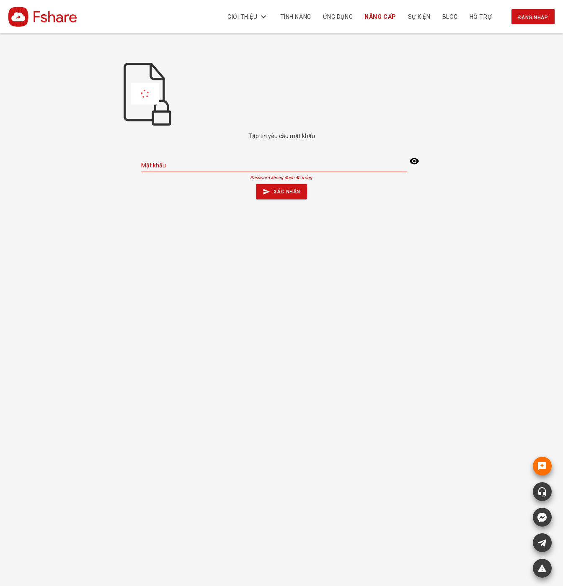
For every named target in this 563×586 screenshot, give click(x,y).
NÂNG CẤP (380, 16)
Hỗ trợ (481, 16)
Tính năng (295, 16)
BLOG (450, 16)
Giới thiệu (248, 16)
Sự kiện (419, 16)
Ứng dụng (338, 16)
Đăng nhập (533, 18)
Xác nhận (281, 189)
